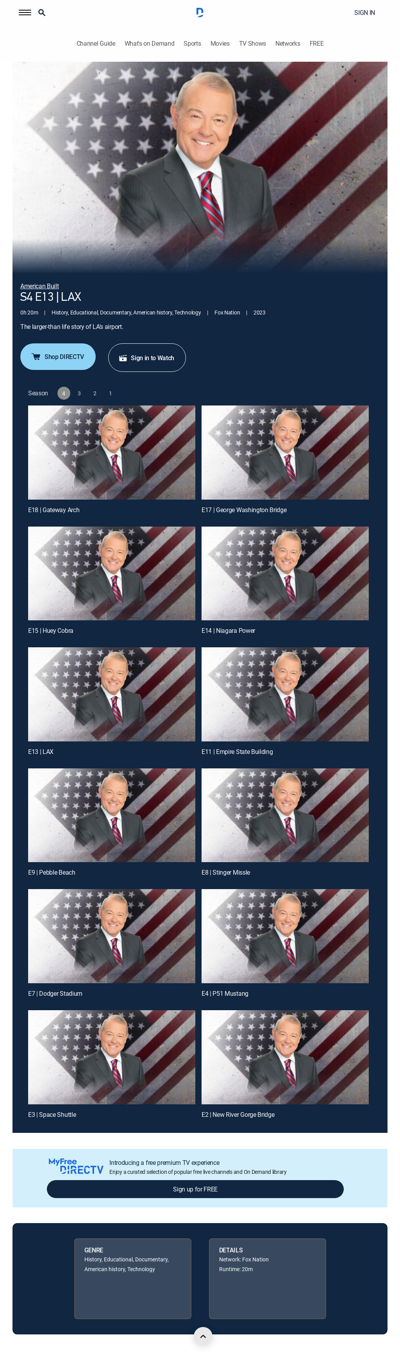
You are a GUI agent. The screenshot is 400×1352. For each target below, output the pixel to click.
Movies (220, 43)
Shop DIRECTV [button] (57, 356)
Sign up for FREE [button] (195, 1189)
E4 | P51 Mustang (225, 993)
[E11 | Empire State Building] (285, 694)
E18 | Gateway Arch (53, 509)
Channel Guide (96, 43)
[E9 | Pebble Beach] (111, 815)
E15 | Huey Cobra (50, 630)
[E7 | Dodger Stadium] (111, 936)
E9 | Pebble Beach (51, 872)
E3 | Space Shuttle (52, 1114)
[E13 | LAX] (111, 694)
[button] (25, 12)
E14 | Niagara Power (228, 630)
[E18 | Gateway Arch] (111, 452)
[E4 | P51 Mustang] (285, 936)
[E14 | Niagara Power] (285, 574)
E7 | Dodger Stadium (55, 993)
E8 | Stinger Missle (226, 872)
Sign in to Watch (146, 358)
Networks (287, 43)
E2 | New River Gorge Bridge (238, 1114)
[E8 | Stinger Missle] (285, 815)
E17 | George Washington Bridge (244, 509)
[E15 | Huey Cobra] (111, 574)
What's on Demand (150, 43)
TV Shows (252, 43)
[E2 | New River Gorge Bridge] (285, 1057)
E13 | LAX (41, 751)
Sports (192, 43)
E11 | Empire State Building (237, 751)
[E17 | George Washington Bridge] (285, 452)
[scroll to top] (203, 1336)
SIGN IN (364, 12)
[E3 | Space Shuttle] (111, 1057)
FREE (317, 43)
